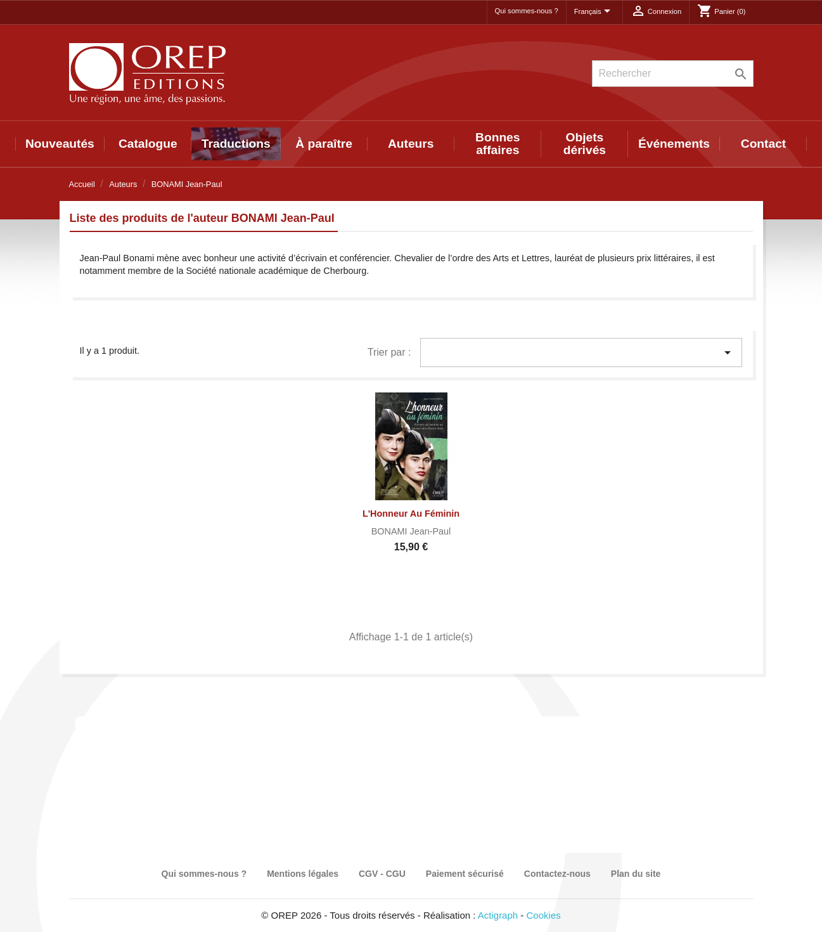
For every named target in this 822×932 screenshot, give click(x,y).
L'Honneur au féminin (411, 513)
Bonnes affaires (497, 144)
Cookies (544, 915)
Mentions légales (302, 874)
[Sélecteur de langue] (594, 12)
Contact (763, 143)
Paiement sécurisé (465, 874)
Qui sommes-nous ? (526, 11)
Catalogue (148, 143)
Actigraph (498, 915)
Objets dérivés (584, 144)
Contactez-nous (557, 874)
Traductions (236, 143)
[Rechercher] (673, 73)
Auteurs (411, 143)
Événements (674, 143)
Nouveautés (59, 143)
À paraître (323, 143)
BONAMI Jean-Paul (411, 531)
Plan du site (636, 874)
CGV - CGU (382, 874)
